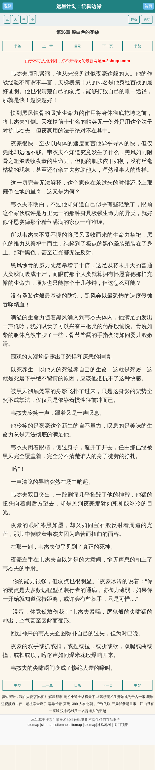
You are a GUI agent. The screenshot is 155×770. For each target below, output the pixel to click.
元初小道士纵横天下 (79, 697)
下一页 (107, 46)
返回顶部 (121, 725)
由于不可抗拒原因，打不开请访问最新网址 (77, 61)
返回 (8, 6)
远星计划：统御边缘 (79, 6)
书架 (137, 46)
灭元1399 (70, 704)
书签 (17, 46)
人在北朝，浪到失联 (95, 704)
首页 (148, 6)
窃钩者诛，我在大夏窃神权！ (24, 697)
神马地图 (104, 725)
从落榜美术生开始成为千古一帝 (120, 697)
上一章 (47, 46)
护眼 (134, 19)
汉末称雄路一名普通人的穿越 (83, 711)
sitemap (33, 725)
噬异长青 (55, 704)
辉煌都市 (55, 697)
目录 (77, 46)
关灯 (147, 19)
